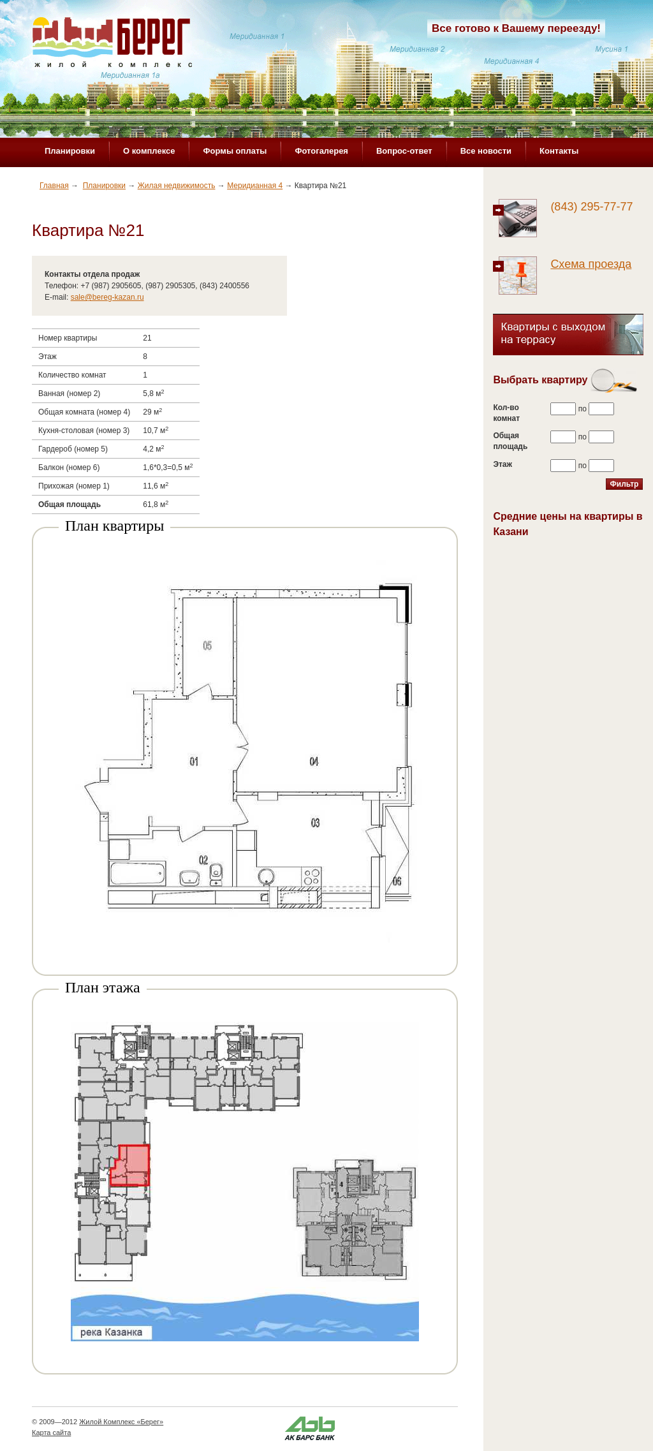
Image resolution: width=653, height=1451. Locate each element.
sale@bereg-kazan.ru (107, 297)
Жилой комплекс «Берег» (112, 42)
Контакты (558, 151)
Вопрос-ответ (404, 151)
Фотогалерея (321, 151)
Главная (54, 185)
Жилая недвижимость (177, 185)
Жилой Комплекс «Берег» (121, 1421)
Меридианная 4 (254, 185)
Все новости (485, 151)
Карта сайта (51, 1432)
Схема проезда (590, 264)
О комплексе (149, 151)
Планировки (70, 151)
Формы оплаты (235, 151)
